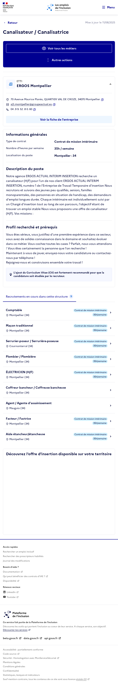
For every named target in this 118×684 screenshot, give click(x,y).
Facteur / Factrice (18, 418)
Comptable (14, 310)
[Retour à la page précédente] (12, 22)
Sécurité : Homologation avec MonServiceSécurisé (29, 658)
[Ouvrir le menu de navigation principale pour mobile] (107, 7)
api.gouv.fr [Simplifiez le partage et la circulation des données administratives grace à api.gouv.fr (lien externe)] (51, 638)
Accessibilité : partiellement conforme (23, 649)
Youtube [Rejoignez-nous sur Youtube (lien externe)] (9, 597)
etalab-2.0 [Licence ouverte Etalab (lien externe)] (81, 679)
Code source (9, 654)
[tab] (39, 297)
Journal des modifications (16, 560)
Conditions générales (14, 666)
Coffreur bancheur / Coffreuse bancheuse (36, 387)
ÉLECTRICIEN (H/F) (19, 372)
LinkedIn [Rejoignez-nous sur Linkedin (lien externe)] (9, 592)
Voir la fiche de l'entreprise (59, 119)
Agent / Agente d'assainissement (29, 403)
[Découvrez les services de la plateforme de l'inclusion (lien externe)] (16, 614)
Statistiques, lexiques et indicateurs (21, 675)
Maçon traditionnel (19, 325)
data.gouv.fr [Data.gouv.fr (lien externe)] (31, 638)
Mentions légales (11, 662)
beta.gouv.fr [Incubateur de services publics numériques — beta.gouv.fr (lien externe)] (10, 638)
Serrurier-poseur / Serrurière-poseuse (32, 341)
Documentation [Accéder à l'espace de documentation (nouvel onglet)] (11, 571)
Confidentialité (11, 671)
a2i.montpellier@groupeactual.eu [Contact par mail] (31, 104)
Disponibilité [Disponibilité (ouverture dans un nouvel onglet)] (9, 581)
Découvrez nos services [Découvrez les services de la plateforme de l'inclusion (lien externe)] (15, 630)
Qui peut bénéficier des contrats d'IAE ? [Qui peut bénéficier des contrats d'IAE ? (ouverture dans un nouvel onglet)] (24, 576)
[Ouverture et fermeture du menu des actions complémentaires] (59, 60)
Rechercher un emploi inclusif (18, 551)
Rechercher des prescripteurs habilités (23, 556)
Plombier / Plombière (21, 356)
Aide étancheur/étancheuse (25, 434)
